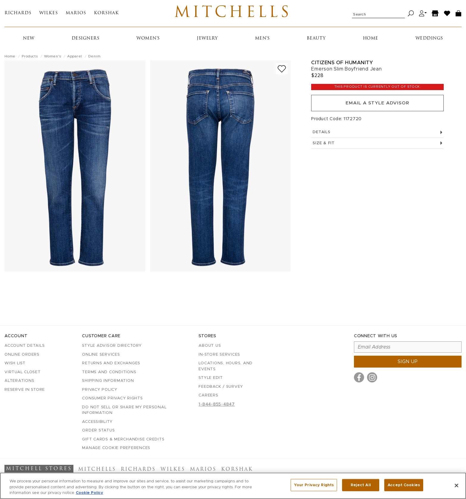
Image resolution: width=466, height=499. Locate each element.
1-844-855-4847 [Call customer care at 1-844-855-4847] (217, 404)
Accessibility (97, 422)
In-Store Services (219, 355)
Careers (208, 395)
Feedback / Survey (221, 387)
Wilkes (48, 14)
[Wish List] (447, 14)
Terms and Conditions (109, 372)
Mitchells (233, 14)
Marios (76, 14)
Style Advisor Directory (111, 346)
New (28, 39)
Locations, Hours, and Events (226, 366)
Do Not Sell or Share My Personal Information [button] (124, 410)
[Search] (411, 14)
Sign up (408, 361)
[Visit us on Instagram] (372, 377)
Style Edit (211, 378)
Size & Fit (377, 145)
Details (377, 134)
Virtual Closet (22, 372)
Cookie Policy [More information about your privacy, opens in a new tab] (89, 493)
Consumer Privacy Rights (112, 398)
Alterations (19, 381)
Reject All (361, 485)
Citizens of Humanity (342, 63)
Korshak (106, 14)
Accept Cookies (404, 485)
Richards (18, 14)
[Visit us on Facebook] (359, 377)
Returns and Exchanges (111, 363)
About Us (210, 346)
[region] (233, 486)
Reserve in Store (24, 390)
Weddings (429, 39)
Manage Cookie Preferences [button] (116, 448)
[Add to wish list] (282, 70)
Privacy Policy (99, 390)
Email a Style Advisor (377, 104)
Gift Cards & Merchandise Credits (123, 439)
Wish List (15, 363)
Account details (24, 346)
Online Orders (22, 355)
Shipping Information (108, 381)
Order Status (98, 430)
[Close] (456, 485)
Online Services (101, 355)
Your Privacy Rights (314, 485)
